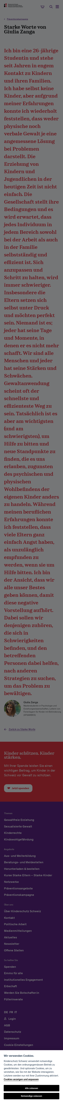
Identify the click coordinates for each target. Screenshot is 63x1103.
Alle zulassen (31, 1088)
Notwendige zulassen (31, 1096)
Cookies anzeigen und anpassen (21, 1079)
